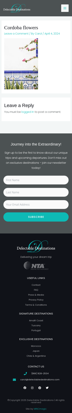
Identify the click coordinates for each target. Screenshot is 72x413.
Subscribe (36, 217)
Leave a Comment (16, 34)
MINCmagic (40, 408)
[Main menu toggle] (65, 8)
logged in (27, 112)
